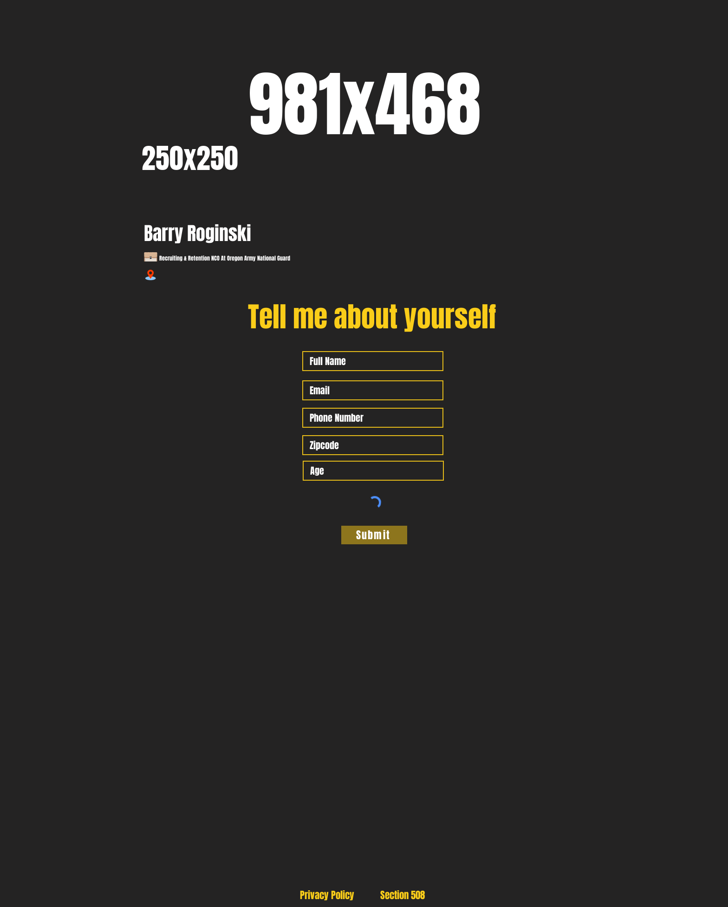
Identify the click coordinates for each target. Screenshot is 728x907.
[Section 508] (403, 895)
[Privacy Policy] (327, 895)
